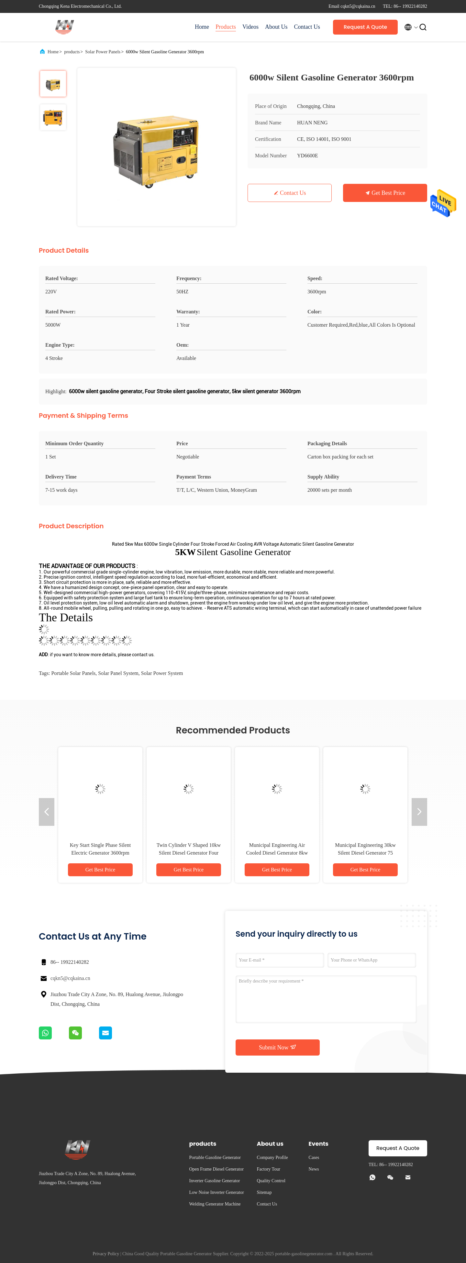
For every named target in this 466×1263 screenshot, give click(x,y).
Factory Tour (268, 1169)
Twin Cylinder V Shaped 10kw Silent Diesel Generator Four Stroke (189, 852)
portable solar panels (73, 673)
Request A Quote (365, 27)
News (314, 1169)
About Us (276, 27)
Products (226, 27)
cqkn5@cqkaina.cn (70, 978)
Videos (250, 27)
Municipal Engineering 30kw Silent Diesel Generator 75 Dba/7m (365, 852)
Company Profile (272, 1157)
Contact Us (307, 27)
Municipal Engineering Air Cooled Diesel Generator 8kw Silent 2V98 (277, 852)
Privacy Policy (106, 1253)
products (72, 51)
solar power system (162, 673)
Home (202, 27)
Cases (314, 1157)
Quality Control (271, 1180)
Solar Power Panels (102, 51)
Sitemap (264, 1192)
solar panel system (118, 673)
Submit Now (277, 1047)
